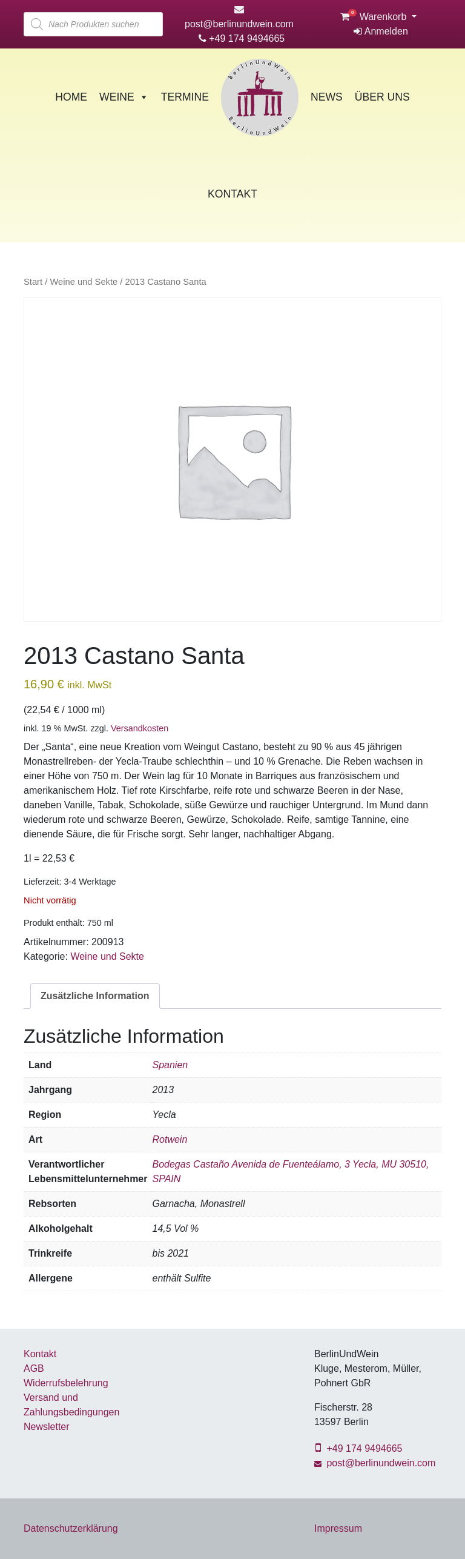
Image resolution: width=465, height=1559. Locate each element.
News (327, 97)
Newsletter (47, 1426)
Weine (124, 96)
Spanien (170, 1065)
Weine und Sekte (83, 282)
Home (71, 97)
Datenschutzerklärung (71, 1528)
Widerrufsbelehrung (66, 1383)
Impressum (338, 1528)
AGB (34, 1368)
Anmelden (381, 31)
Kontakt (232, 194)
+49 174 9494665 (242, 38)
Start (33, 282)
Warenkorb (374, 17)
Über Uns (382, 97)
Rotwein (169, 1139)
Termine (185, 97)
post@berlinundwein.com (374, 1463)
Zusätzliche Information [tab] (95, 996)
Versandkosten (139, 728)
